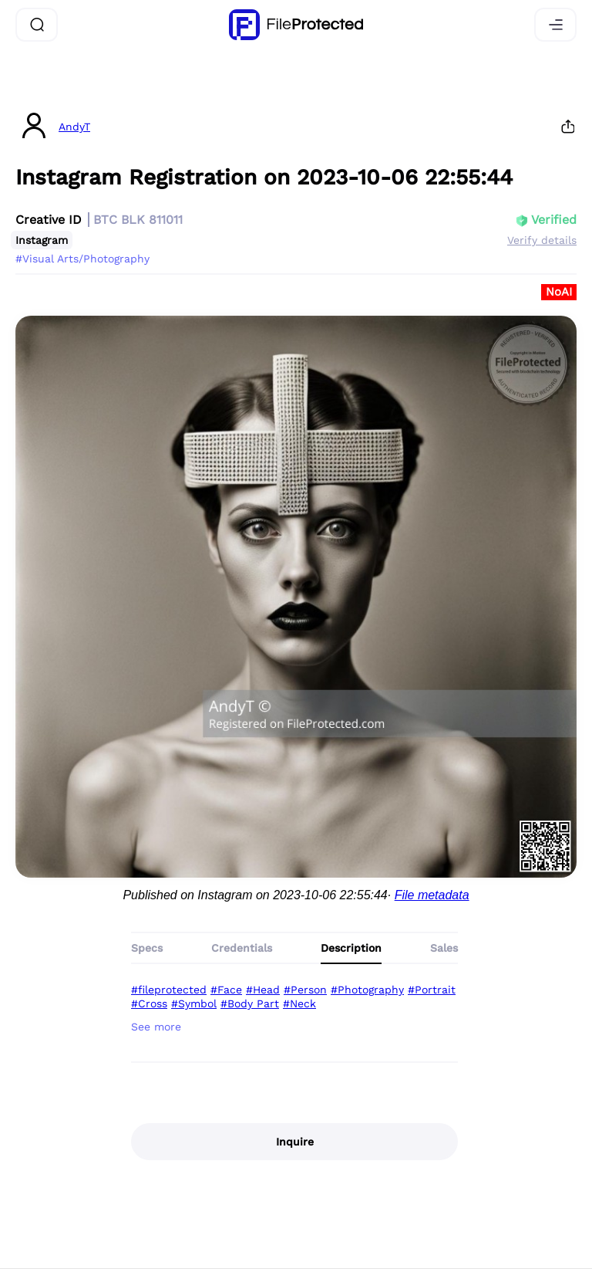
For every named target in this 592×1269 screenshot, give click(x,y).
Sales (444, 947)
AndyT (74, 126)
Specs (147, 947)
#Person (305, 989)
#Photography (367, 989)
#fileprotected (169, 989)
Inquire (295, 1141)
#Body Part (249, 1003)
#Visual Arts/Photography (82, 258)
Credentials (241, 947)
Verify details (542, 240)
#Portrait (432, 989)
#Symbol (194, 1003)
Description (351, 947)
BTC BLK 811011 (138, 219)
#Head (263, 989)
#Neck (299, 1003)
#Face (226, 989)
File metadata (432, 895)
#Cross (149, 1003)
